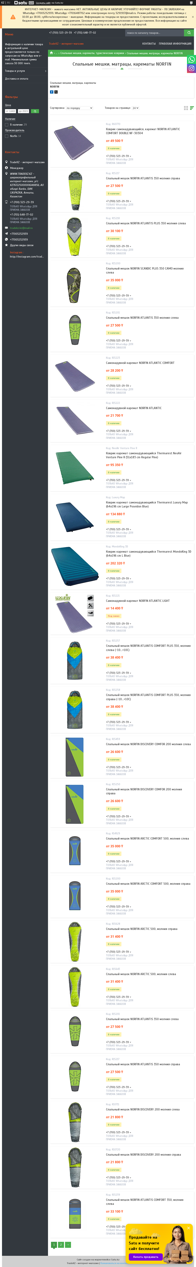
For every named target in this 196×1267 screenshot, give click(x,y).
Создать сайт (43, 2)
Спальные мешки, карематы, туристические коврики (92, 53)
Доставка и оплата (16, 78)
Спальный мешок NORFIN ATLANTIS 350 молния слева (142, 317)
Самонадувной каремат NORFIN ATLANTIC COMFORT (140, 363)
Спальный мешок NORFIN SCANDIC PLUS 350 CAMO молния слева (145, 270)
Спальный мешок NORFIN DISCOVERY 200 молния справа (143, 1154)
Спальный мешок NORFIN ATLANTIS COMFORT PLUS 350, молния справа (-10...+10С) (148, 697)
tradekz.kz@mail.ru (21, 228)
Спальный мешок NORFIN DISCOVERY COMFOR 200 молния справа (144, 791)
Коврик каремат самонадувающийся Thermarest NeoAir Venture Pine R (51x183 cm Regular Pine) (143, 455)
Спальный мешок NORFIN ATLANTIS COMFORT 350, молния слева (144, 1202)
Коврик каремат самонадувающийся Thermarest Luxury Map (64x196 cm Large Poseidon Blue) (147, 504)
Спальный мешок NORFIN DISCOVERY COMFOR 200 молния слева (148, 744)
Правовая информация (175, 43)
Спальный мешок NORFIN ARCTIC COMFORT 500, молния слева (147, 838)
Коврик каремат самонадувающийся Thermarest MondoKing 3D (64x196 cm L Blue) (148, 553)
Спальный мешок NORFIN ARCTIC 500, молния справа (141, 929)
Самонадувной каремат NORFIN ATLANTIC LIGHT (138, 601)
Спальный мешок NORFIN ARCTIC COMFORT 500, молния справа (148, 884)
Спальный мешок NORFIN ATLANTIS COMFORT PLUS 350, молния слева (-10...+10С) (148, 648)
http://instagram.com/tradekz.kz (27, 256)
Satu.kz (115, 1259)
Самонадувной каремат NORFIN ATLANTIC (134, 408)
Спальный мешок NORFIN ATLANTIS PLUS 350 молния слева (146, 223)
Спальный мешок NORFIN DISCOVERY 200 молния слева (143, 1109)
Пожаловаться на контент (114, 1263)
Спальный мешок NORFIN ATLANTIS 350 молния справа (143, 178)
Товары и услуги (15, 71)
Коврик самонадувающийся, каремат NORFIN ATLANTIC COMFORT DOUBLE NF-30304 (143, 131)
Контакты (149, 43)
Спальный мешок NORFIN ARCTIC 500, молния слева (141, 974)
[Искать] (189, 32)
